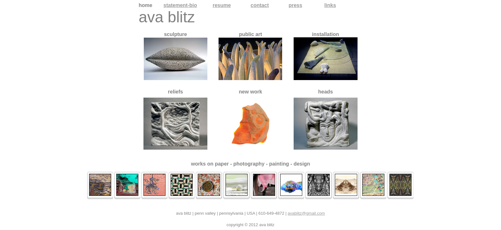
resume (221, 5)
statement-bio (180, 5)
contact (259, 5)
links (330, 5)
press (295, 5)
